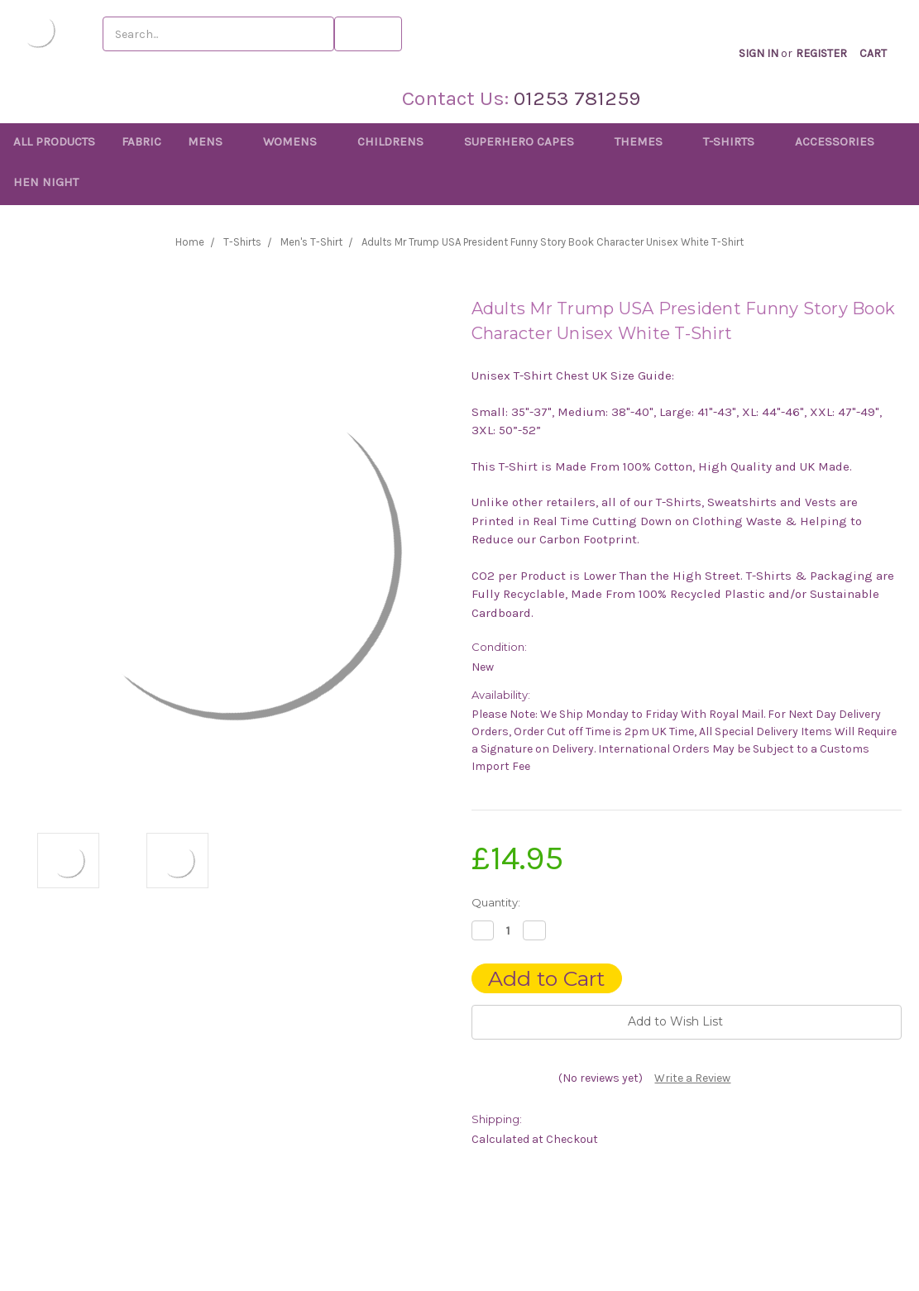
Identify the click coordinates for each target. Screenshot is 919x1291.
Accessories (841, 141)
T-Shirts (735, 141)
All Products (54, 141)
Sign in (772, 36)
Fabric (141, 141)
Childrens (397, 141)
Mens (212, 141)
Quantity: (495, 902)
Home (189, 242)
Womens (297, 141)
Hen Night (46, 182)
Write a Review (692, 1078)
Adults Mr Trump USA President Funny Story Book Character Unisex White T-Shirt (552, 242)
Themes (646, 141)
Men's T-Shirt (311, 242)
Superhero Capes (526, 141)
